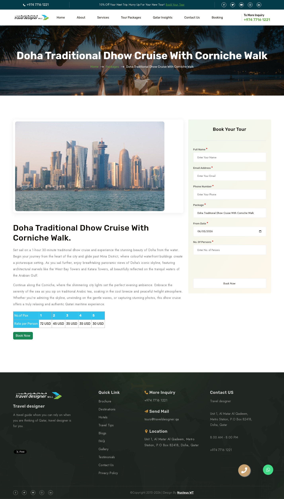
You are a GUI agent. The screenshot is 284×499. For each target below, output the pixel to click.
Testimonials (107, 457)
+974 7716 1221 (36, 5)
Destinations (107, 409)
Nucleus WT (185, 492)
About (81, 17)
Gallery (103, 449)
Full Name (200, 149)
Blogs (102, 433)
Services (103, 17)
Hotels (103, 417)
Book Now (23, 336)
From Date (200, 223)
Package (199, 204)
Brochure (105, 401)
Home (61, 17)
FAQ (102, 441)
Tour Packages (131, 17)
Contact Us (192, 17)
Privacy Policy (108, 473)
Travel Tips (106, 425)
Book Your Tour (175, 5)
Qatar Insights (163, 17)
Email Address (203, 167)
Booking (217, 17)
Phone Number (203, 186)
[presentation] (223, 266)
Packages (112, 66)
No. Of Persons (203, 242)
